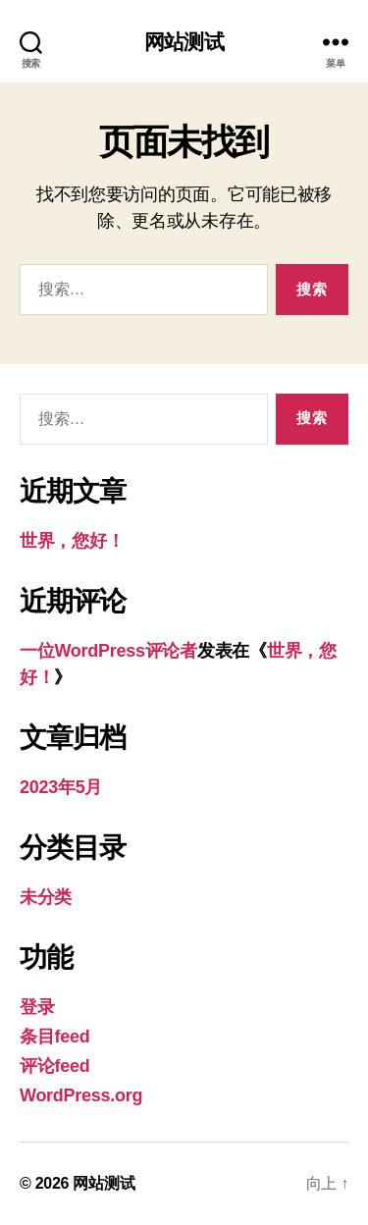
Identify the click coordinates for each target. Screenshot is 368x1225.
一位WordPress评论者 (108, 651)
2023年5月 (61, 787)
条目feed (54, 1036)
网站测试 (184, 41)
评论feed (54, 1066)
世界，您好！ (72, 541)
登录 (37, 1007)
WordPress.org (81, 1095)
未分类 (46, 897)
